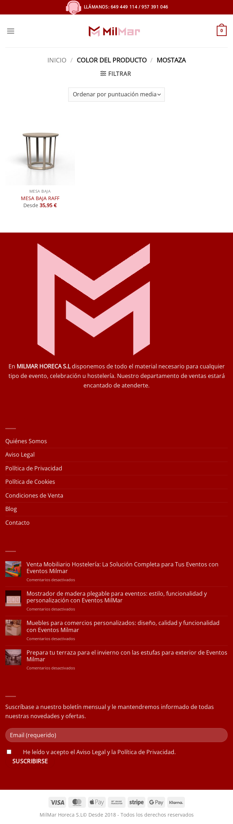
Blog (11, 509)
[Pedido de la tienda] (116, 95)
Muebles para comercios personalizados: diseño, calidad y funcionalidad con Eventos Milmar (123, 626)
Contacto (17, 523)
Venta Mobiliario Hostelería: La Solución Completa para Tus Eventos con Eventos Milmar (123, 568)
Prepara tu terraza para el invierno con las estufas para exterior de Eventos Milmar (127, 656)
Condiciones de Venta (34, 495)
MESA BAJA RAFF (40, 198)
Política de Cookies (30, 482)
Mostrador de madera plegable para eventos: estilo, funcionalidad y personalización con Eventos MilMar (117, 597)
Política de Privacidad (33, 468)
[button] (10, 31)
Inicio (56, 59)
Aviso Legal (20, 454)
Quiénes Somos (26, 441)
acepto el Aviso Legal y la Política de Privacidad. (113, 752)
